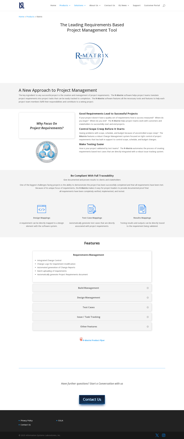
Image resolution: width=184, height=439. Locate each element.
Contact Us (109, 5)
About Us (93, 5)
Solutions (78, 5)
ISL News (122, 5)
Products (64, 5)
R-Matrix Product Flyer (92, 340)
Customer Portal (152, 5)
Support (137, 5)
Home (53, 5)
